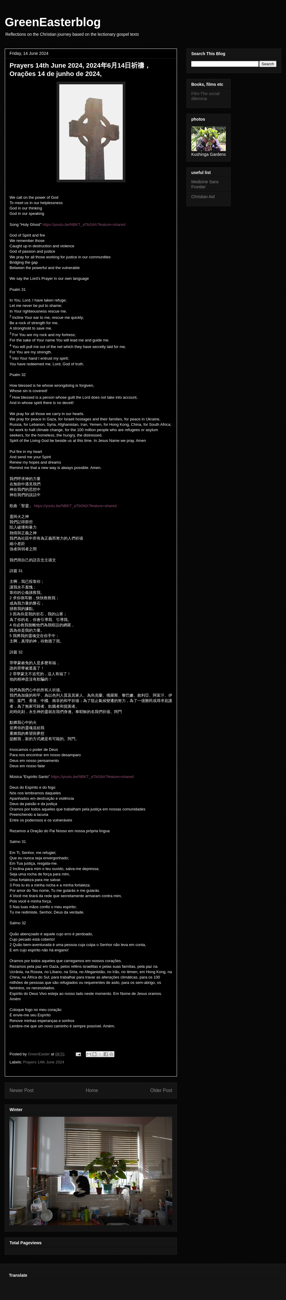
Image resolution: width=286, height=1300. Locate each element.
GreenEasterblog (53, 22)
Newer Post (22, 1090)
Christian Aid (203, 196)
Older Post (161, 1090)
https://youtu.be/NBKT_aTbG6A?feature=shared (84, 224)
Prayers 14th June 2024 (43, 1062)
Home (92, 1090)
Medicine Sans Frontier (205, 184)
